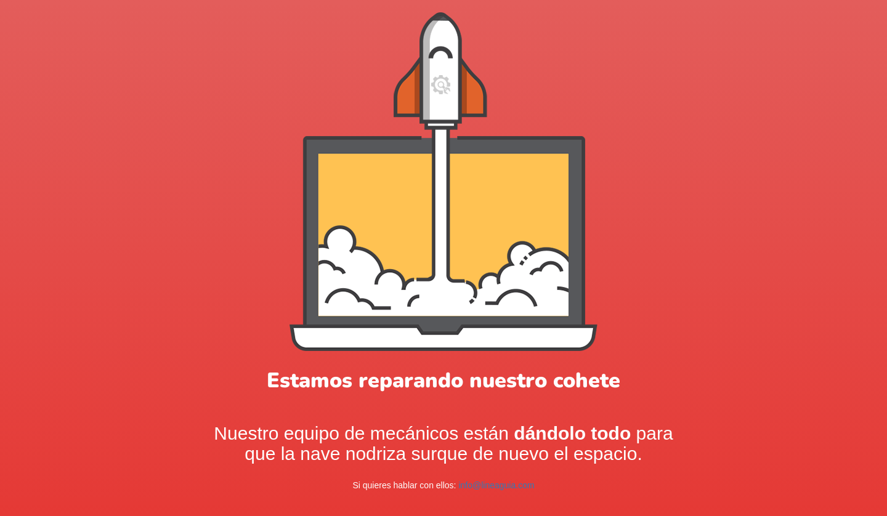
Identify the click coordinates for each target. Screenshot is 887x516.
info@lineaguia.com (496, 485)
